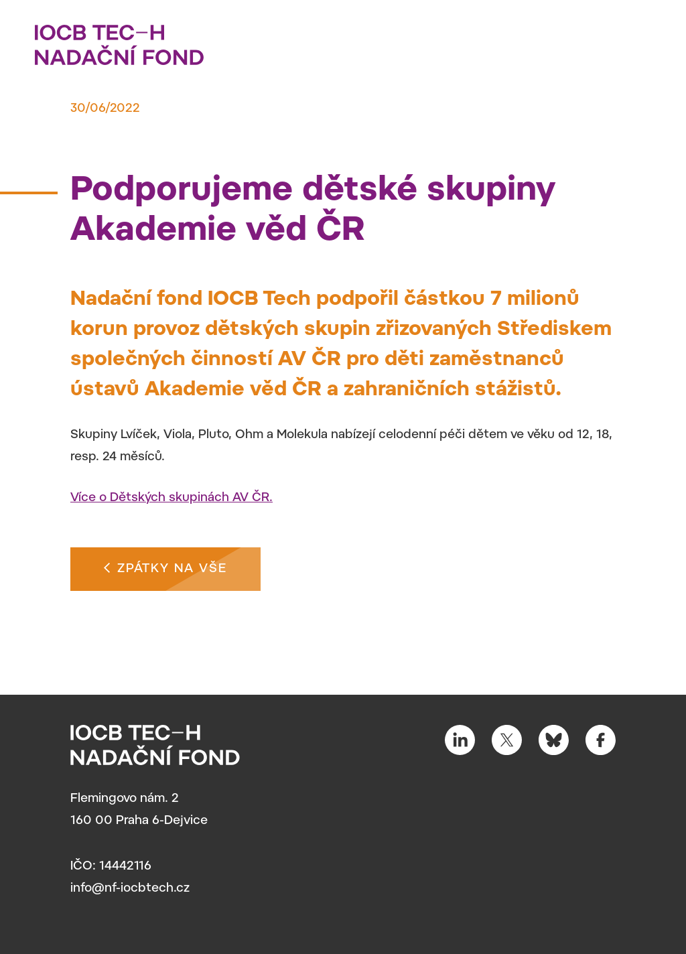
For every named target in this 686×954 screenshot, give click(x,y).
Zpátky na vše (165, 567)
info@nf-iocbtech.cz (130, 889)
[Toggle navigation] (642, 41)
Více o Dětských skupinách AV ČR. (171, 498)
